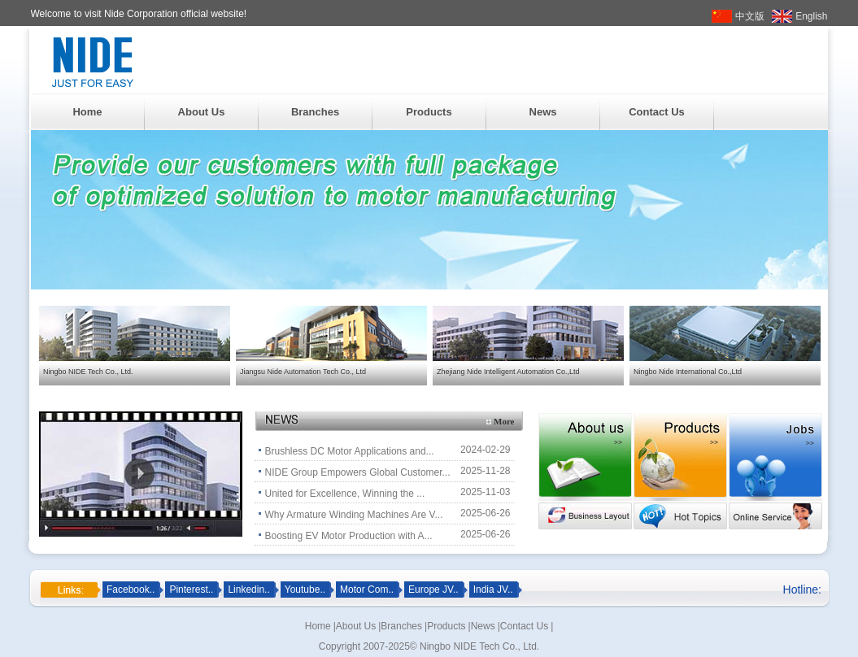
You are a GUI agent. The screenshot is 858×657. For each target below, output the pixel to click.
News (543, 112)
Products (428, 112)
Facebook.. (131, 589)
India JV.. (493, 589)
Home (87, 112)
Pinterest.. (191, 589)
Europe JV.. (433, 589)
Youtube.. (305, 589)
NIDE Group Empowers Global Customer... (358, 472)
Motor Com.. (367, 589)
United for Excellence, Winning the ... (345, 493)
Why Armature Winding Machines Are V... (354, 514)
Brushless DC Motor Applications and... (349, 451)
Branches (315, 112)
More (504, 421)
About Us (201, 112)
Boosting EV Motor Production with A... (349, 536)
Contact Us (657, 112)
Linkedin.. (248, 589)
